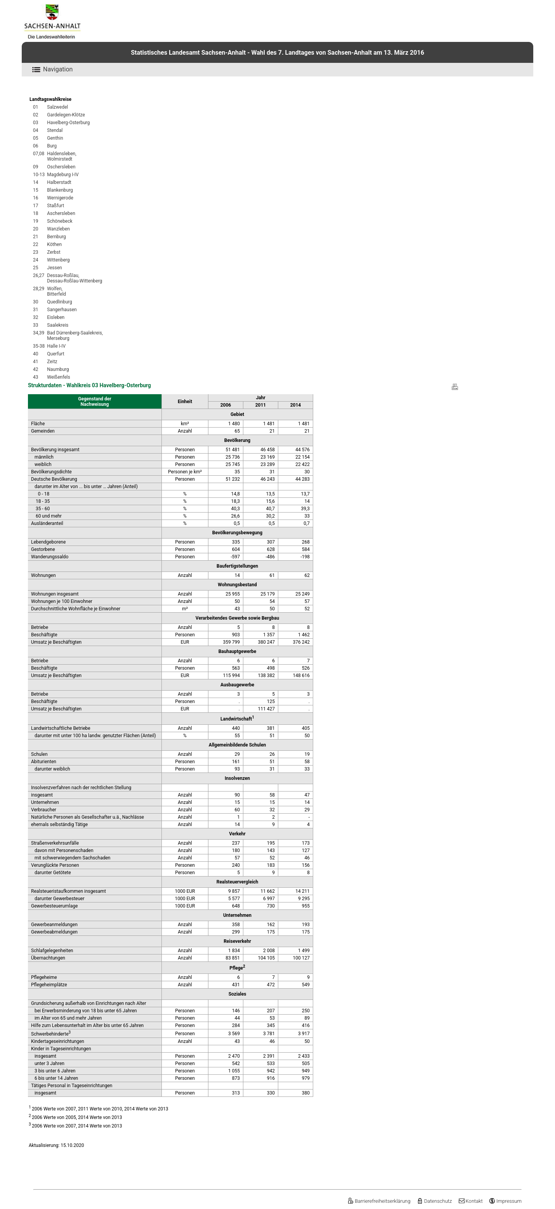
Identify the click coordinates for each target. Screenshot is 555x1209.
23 (35, 252)
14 (35, 182)
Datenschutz (434, 1201)
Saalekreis (57, 325)
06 (35, 146)
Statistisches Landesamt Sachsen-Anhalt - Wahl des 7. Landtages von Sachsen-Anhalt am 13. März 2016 (277, 52)
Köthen (54, 244)
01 (35, 107)
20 (35, 229)
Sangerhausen (61, 309)
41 (35, 361)
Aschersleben (61, 213)
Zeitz (52, 361)
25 (35, 267)
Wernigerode (60, 198)
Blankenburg (60, 190)
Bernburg (56, 236)
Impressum (505, 1201)
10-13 (39, 174)
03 (35, 122)
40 (35, 354)
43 (35, 377)
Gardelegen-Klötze (66, 115)
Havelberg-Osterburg (68, 122)
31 (35, 309)
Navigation (51, 69)
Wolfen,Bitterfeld (56, 291)
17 (35, 205)
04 (35, 130)
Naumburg (58, 369)
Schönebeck (59, 221)
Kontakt (470, 1201)
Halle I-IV (56, 346)
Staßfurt (55, 205)
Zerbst (53, 252)
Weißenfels (58, 377)
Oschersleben (61, 167)
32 (35, 317)
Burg (52, 146)
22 (35, 244)
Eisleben (55, 317)
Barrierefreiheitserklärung (378, 1201)
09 (35, 167)
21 (35, 236)
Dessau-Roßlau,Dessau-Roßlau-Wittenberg (74, 278)
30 (35, 302)
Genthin (55, 138)
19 (35, 221)
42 (35, 369)
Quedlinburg (59, 302)
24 (35, 260)
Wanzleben (58, 229)
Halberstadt (59, 182)
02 (35, 115)
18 (35, 213)
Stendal (54, 130)
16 (35, 198)
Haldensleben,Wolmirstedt (61, 156)
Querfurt (55, 354)
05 (35, 138)
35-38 (39, 346)
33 (35, 325)
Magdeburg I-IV (62, 174)
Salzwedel (57, 107)
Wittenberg (58, 260)
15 (35, 190)
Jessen (54, 267)
